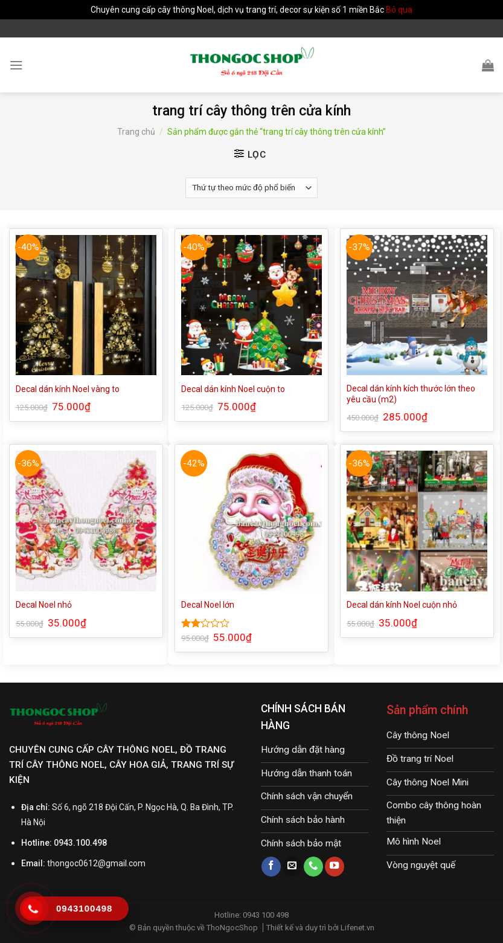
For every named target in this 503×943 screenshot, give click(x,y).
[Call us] (313, 867)
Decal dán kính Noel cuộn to (233, 389)
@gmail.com (122, 863)
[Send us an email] (292, 867)
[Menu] (16, 65)
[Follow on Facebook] (271, 867)
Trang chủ (136, 132)
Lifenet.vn (357, 927)
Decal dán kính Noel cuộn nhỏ (402, 605)
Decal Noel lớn (207, 605)
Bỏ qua (399, 9)
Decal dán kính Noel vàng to (68, 389)
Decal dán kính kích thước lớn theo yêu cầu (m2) (411, 394)
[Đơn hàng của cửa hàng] (251, 188)
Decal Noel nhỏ (44, 605)
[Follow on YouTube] (334, 867)
